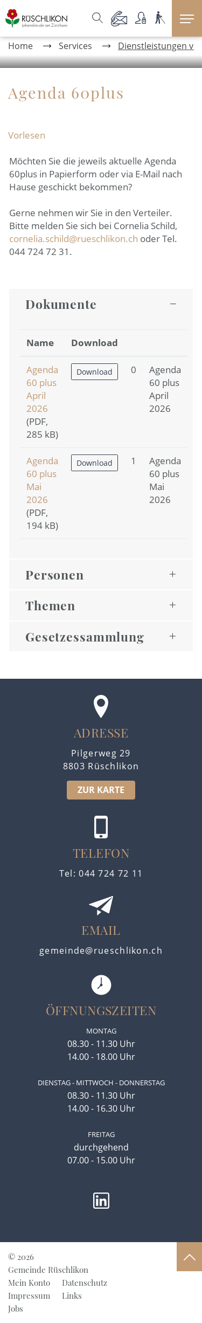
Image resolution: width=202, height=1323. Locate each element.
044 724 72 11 (111, 873)
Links (72, 1295)
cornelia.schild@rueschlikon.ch (73, 238)
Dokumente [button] (61, 303)
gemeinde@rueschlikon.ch (101, 950)
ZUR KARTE (101, 790)
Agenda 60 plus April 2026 (42, 389)
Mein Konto (29, 1282)
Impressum (29, 1295)
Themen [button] (50, 605)
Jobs (15, 1308)
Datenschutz (84, 1282)
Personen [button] (54, 574)
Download (94, 372)
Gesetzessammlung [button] (84, 636)
